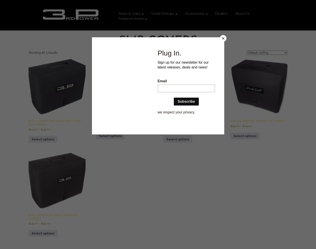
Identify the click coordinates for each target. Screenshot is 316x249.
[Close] (223, 38)
